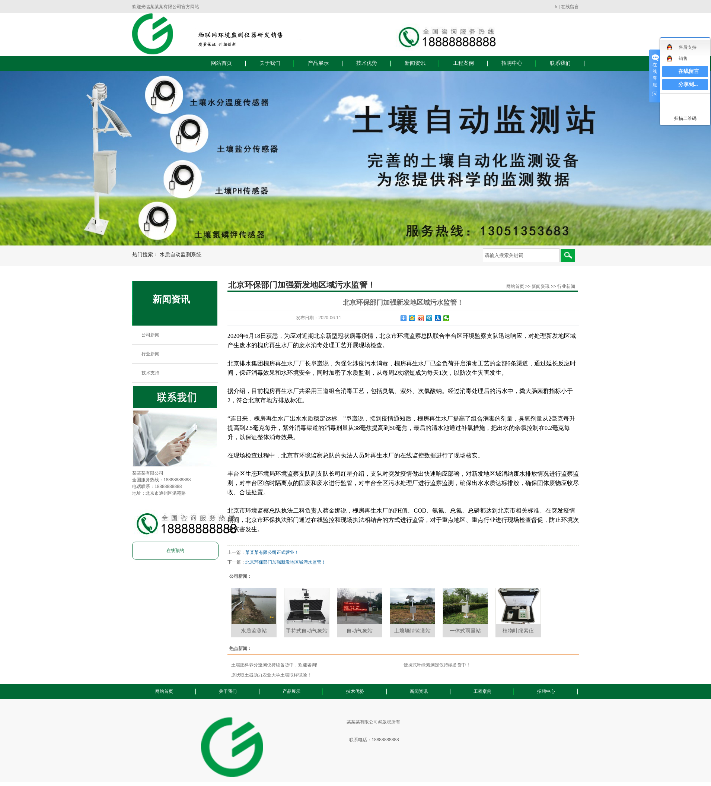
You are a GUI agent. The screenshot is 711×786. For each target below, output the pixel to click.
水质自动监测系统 (180, 254)
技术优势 (366, 63)
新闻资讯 (415, 63)
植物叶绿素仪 (518, 631)
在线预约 (175, 550)
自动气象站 (360, 631)
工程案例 (463, 63)
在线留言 (570, 6)
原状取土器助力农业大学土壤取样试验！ (271, 675)
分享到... (688, 84)
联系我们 (560, 63)
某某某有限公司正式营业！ (272, 552)
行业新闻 (150, 353)
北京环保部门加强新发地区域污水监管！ (285, 562)
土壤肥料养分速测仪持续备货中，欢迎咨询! (274, 665)
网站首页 (221, 63)
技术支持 (150, 372)
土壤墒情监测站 (412, 631)
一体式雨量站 (465, 631)
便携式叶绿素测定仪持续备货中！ (437, 665)
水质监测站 (254, 631)
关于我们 (269, 63)
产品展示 (318, 63)
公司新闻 (150, 334)
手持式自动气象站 (307, 631)
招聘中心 (511, 63)
